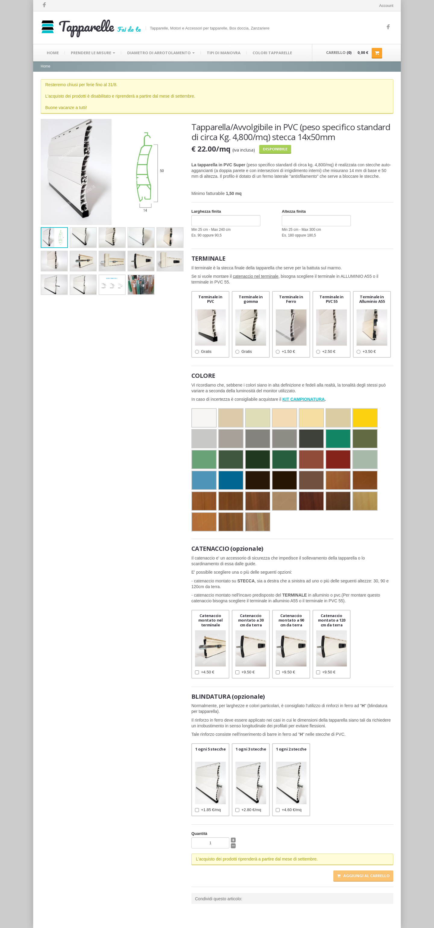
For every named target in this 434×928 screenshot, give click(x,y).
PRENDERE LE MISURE (93, 52)
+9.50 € (245, 672)
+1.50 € (285, 351)
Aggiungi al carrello (363, 875)
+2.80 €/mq (248, 809)
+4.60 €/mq (288, 809)
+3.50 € (366, 351)
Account (386, 5)
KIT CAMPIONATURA (303, 399)
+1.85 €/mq (208, 809)
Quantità (199, 833)
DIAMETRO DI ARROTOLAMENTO (161, 52)
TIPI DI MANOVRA (224, 52)
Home (45, 66)
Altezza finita (294, 211)
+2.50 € (325, 351)
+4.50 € (204, 672)
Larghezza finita (206, 211)
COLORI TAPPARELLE (272, 52)
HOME (53, 52)
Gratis (203, 351)
